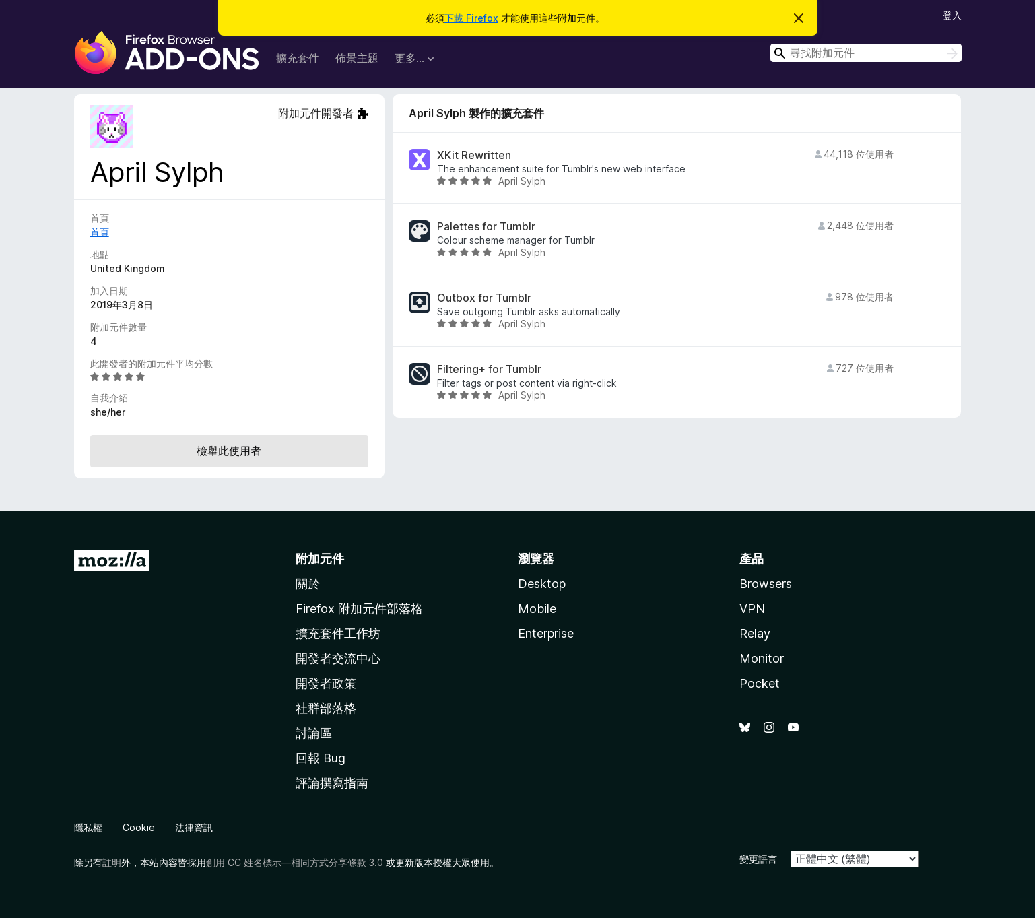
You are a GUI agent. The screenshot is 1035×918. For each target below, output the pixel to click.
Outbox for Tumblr (484, 298)
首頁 (99, 232)
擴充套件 (297, 58)
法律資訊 (194, 827)
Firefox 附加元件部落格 (359, 608)
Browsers (765, 584)
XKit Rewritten (474, 155)
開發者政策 (326, 683)
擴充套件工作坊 (338, 633)
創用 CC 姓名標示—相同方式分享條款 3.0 (294, 862)
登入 (952, 15)
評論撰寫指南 (332, 783)
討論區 (314, 733)
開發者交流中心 (338, 658)
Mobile (537, 608)
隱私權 (88, 827)
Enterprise (546, 633)
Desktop (542, 584)
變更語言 (758, 859)
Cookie (139, 827)
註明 (111, 862)
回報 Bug (320, 758)
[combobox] (866, 53)
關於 (308, 584)
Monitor (761, 658)
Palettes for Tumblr (486, 226)
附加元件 (320, 559)
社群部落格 (326, 708)
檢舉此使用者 (229, 450)
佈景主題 (356, 58)
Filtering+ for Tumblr (489, 369)
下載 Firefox (471, 18)
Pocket (759, 683)
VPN (752, 608)
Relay (754, 633)
